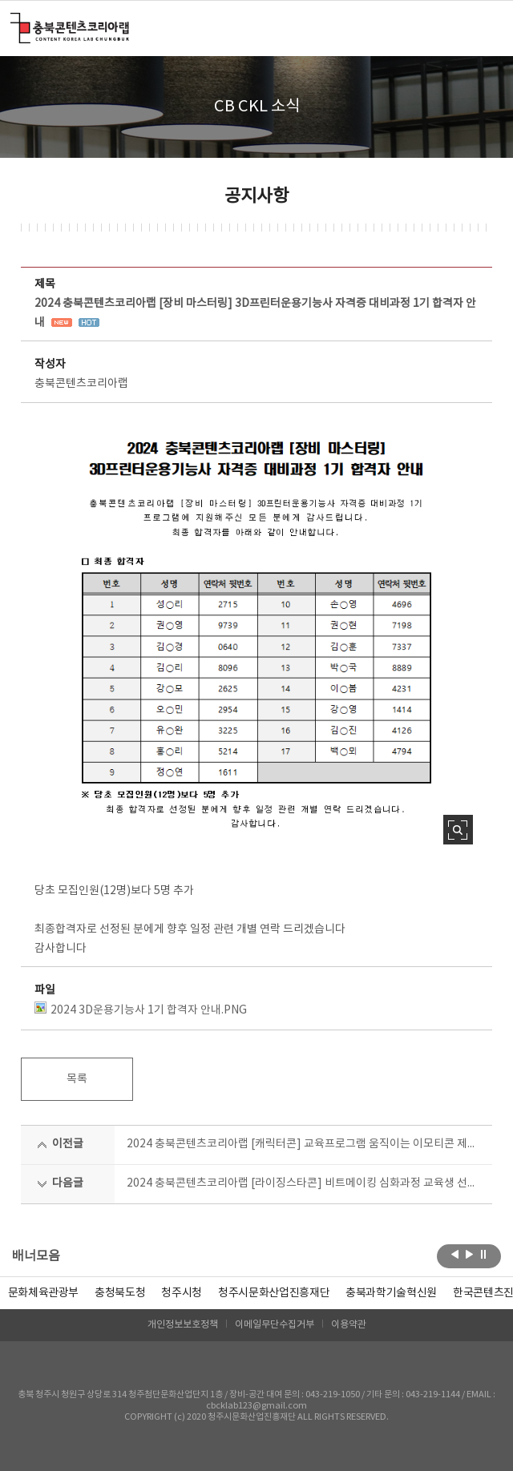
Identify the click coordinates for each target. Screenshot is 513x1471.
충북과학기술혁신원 (391, 1293)
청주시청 (181, 1293)
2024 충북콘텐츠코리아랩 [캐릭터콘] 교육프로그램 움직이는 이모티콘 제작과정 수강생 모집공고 (304, 1144)
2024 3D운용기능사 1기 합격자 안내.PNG (140, 1009)
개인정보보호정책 (182, 1325)
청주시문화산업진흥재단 (273, 1293)
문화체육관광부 (43, 1293)
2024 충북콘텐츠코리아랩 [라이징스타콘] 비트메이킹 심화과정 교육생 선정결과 (304, 1183)
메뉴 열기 (482, 27)
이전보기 (455, 1255)
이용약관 (348, 1325)
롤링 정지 (484, 1255)
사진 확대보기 (458, 830)
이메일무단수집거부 (274, 1325)
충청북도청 (120, 1293)
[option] (120, 1293)
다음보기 (469, 1255)
